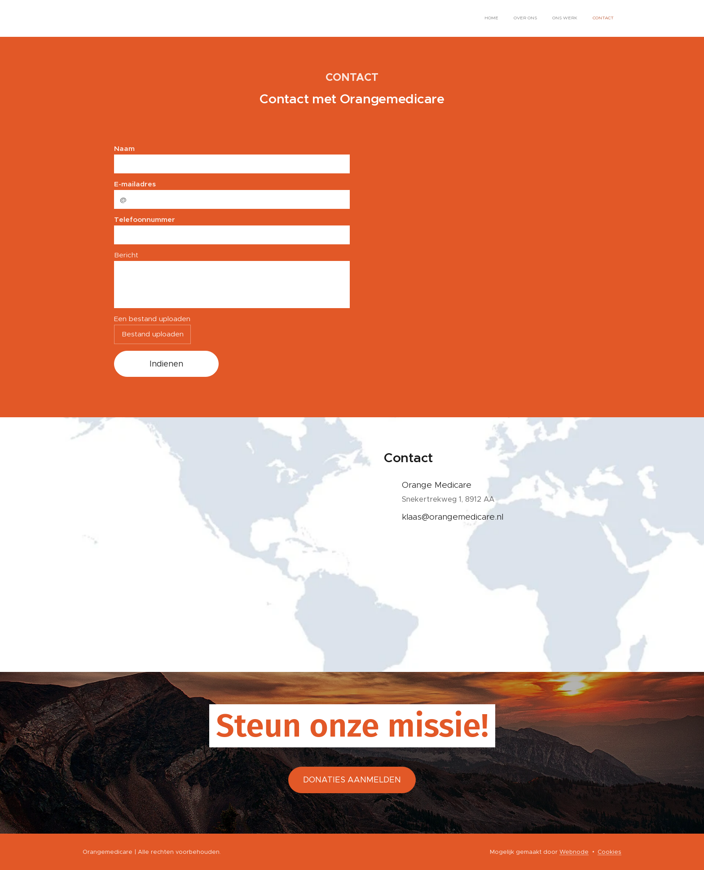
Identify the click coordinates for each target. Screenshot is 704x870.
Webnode (574, 852)
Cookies (609, 852)
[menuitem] (568, 18)
